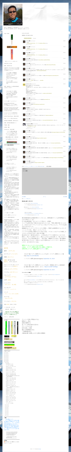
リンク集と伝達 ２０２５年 (9, 307)
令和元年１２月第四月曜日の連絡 (11, 374)
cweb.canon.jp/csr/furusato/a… (42, 70)
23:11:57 (30, 163)
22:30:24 (30, 121)
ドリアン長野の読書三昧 (9, 217)
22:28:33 (31, 95)
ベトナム (6, 272)
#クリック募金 (30, 80)
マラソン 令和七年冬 (9, 316)
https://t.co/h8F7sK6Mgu (51, 266)
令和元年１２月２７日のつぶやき (11, 366)
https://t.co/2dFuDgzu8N (11, 94)
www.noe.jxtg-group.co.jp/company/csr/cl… (52, 75)
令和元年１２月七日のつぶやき (10, 391)
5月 (6, 412)
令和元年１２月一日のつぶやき (10, 399)
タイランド (7, 254)
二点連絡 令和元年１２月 (10, 380)
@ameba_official (42, 43)
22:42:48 (30, 134)
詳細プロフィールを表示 (8, 443)
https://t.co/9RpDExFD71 (56, 274)
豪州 (5, 251)
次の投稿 (24, 196)
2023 (6, 356)
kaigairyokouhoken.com (9, 193)
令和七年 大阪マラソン (10, 309)
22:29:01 (30, 105)
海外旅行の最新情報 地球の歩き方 (11, 120)
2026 (6, 352)
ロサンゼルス (13, 261)
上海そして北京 (13, 304)
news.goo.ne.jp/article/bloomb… (58, 152)
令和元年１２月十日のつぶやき (10, 384)
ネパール (6, 296)
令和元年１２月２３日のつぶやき (11, 370)
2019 (6, 361)
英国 (5, 257)
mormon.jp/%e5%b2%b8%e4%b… (48, 120)
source (65, 38)
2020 (6, 360)
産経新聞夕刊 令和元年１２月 (10, 390)
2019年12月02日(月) (27, 38)
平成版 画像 (6, 125)
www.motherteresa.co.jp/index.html (38, 104)
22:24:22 (30, 50)
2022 (6, 357)
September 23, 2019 (49, 269)
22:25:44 (30, 61)
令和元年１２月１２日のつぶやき (11, 381)
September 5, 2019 (9, 160)
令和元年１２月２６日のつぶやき (11, 369)
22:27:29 (30, 76)
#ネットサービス (10, 78)
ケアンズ (43, 248)
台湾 (5, 280)
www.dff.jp (41, 80)
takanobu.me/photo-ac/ (49, 115)
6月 (6, 411)
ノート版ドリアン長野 (8, 212)
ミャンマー (7, 283)
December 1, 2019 (9, 171)
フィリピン (7, 301)
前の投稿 (65, 196)
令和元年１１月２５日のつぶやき (11, 400)
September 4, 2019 (9, 152)
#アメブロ (37, 43)
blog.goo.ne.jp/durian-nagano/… (42, 138)
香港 (5, 304)
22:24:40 (30, 56)
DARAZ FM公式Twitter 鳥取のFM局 (11, 116)
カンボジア (7, 287)
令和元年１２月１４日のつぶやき (11, 377)
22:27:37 (30, 81)
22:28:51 (30, 100)
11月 (7, 404)
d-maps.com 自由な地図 (9, 129)
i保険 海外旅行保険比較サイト (10, 122)
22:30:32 (31, 128)
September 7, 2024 (40, 204)
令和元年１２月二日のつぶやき (10, 396)
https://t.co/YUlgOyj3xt (10, 77)
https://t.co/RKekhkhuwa (13, 150)
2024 (6, 355)
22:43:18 (30, 139)
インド (6, 292)
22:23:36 (30, 44)
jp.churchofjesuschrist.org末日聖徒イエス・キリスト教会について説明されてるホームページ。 (11, 104)
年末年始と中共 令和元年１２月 (11, 385)
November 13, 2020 (40, 284)
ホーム (44, 196)
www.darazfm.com (47, 99)
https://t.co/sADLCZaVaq (28, 213)
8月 (6, 408)
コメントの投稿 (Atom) (27, 198)
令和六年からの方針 (8, 63)
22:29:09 (31, 111)
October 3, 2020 (39, 276)
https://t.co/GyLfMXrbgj (34, 203)
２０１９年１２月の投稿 (9, 365)
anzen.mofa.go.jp (7, 191)
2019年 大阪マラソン (9, 401)
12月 (7, 362)
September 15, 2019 (49, 258)
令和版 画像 (6, 127)
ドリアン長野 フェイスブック (10, 101)
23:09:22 (30, 149)
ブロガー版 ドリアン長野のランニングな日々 (12, 441)
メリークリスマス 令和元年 (10, 371)
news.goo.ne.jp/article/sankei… (58, 147)
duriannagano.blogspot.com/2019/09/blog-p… (57, 157)
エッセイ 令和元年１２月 (10, 395)
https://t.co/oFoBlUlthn (33, 255)
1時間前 (64, 141)
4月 (6, 413)
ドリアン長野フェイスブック (10, 215)
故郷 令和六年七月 (8, 65)
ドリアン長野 (33, 94)
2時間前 (64, 40)
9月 (6, 407)
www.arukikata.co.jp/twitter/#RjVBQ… (44, 59)
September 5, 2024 (40, 208)
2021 (6, 359)
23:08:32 (30, 144)
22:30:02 (30, 116)
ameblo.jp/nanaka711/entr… (31, 43)
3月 (6, 415)
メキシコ (6, 269)
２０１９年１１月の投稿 (9, 403)
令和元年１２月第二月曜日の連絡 (11, 392)
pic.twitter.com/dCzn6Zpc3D (47, 93)
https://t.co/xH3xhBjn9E (13, 157)
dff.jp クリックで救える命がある (10, 118)
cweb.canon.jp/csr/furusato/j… (51, 64)
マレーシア (7, 275)
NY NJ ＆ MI (11, 260)
